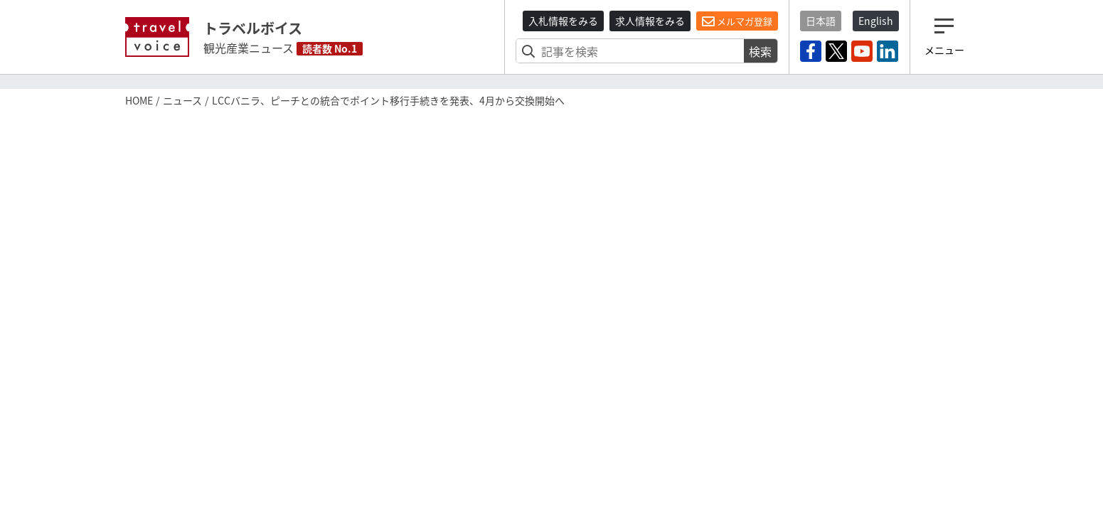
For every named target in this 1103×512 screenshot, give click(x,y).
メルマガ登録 (737, 21)
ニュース (182, 100)
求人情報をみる (650, 21)
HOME (139, 100)
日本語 (821, 21)
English (875, 21)
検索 (760, 51)
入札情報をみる (563, 21)
